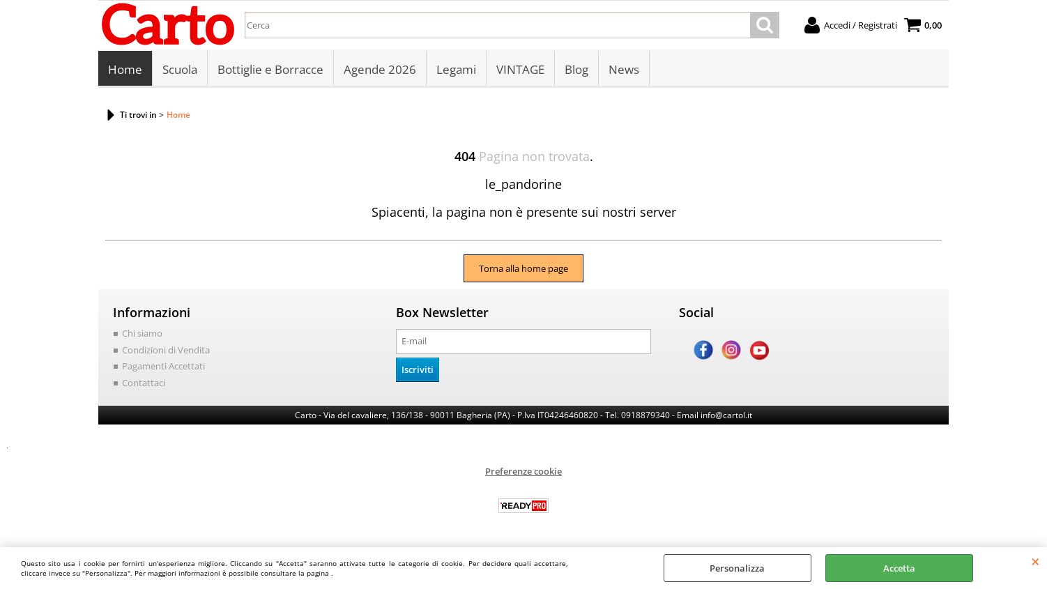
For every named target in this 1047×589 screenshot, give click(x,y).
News (624, 69)
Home (125, 69)
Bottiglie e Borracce (270, 69)
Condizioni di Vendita (166, 350)
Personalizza (737, 568)
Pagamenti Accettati (163, 366)
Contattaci (143, 382)
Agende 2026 (380, 69)
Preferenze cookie (523, 471)
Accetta (899, 568)
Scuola (179, 69)
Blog (576, 69)
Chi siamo (142, 333)
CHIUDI (1035, 561)
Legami (456, 69)
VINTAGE (520, 69)
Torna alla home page (523, 268)
